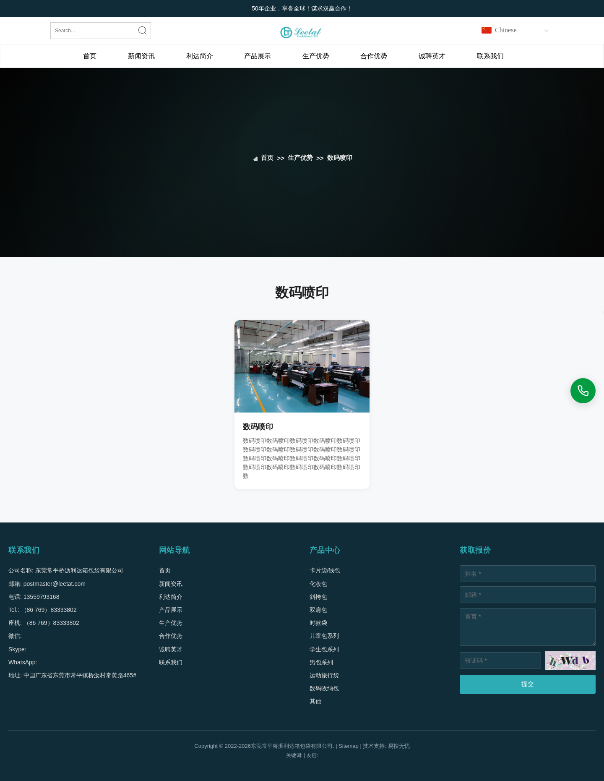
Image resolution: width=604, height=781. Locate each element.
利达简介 (199, 56)
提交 (527, 683)
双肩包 (318, 609)
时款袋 (318, 622)
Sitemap (348, 746)
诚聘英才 (432, 56)
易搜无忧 (399, 746)
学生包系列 (324, 649)
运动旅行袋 (324, 675)
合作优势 (373, 56)
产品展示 (257, 56)
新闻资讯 (141, 56)
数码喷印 (339, 158)
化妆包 (318, 583)
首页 (89, 56)
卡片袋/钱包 (325, 570)
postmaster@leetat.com (54, 583)
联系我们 (490, 56)
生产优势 (315, 56)
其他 (315, 701)
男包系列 (321, 662)
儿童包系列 (324, 635)
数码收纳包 (324, 688)
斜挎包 (318, 596)
